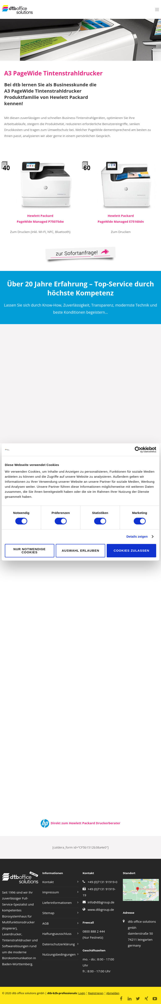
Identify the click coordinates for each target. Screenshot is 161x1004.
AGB (45, 923)
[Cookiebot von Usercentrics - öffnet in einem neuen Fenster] (137, 449)
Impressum (50, 892)
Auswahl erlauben (80, 550)
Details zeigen (137, 536)
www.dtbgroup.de (101, 909)
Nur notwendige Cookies (29, 550)
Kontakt (48, 882)
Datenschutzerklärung (58, 944)
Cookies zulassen (131, 550)
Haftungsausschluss (56, 934)
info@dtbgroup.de (101, 902)
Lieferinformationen (57, 902)
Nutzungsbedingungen (59, 954)
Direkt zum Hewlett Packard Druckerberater (84, 823)
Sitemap (48, 913)
